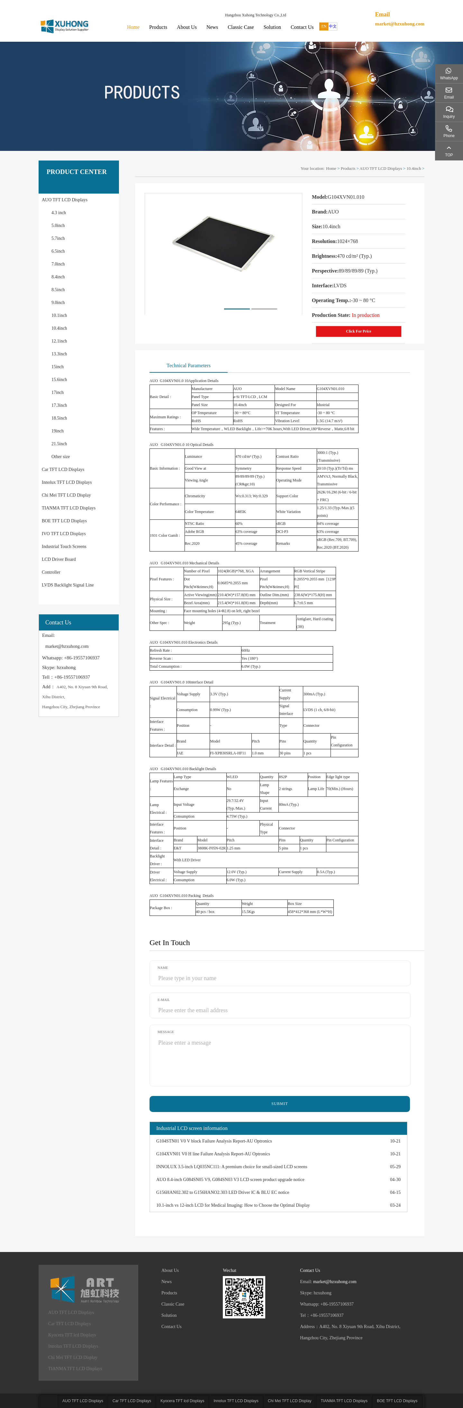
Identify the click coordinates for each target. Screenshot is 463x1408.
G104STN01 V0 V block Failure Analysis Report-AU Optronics (214, 1141)
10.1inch (59, 315)
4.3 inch (58, 212)
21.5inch (59, 443)
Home (133, 27)
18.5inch (59, 418)
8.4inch (58, 276)
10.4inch (59, 328)
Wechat (229, 1270)
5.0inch (58, 225)
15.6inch (59, 379)
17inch (57, 392)
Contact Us (302, 27)
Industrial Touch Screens (64, 546)
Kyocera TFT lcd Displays (72, 1335)
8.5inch (58, 289)
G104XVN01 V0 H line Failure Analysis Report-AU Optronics (213, 1154)
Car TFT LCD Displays (63, 469)
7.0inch (58, 264)
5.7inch (58, 238)
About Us (187, 27)
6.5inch (58, 251)
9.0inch (58, 302)
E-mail (164, 1000)
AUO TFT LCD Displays (64, 199)
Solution (272, 27)
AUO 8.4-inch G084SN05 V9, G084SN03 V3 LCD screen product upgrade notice (230, 1179)
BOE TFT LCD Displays (64, 520)
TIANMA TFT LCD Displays (68, 508)
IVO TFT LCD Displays (64, 533)
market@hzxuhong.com (399, 23)
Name (163, 967)
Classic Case (241, 27)
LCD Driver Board (59, 559)
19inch (57, 431)
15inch (57, 366)
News (212, 27)
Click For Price (358, 331)
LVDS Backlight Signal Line (68, 585)
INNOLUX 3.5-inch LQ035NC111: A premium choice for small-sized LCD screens (231, 1166)
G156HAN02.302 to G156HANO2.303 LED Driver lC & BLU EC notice (222, 1192)
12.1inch (59, 341)
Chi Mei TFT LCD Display (66, 495)
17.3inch (59, 405)
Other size (60, 456)
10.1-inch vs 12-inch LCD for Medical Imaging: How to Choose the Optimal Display (233, 1205)
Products (158, 27)
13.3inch (59, 354)
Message (166, 1032)
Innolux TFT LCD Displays (67, 482)
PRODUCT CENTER (77, 171)
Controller (51, 572)
